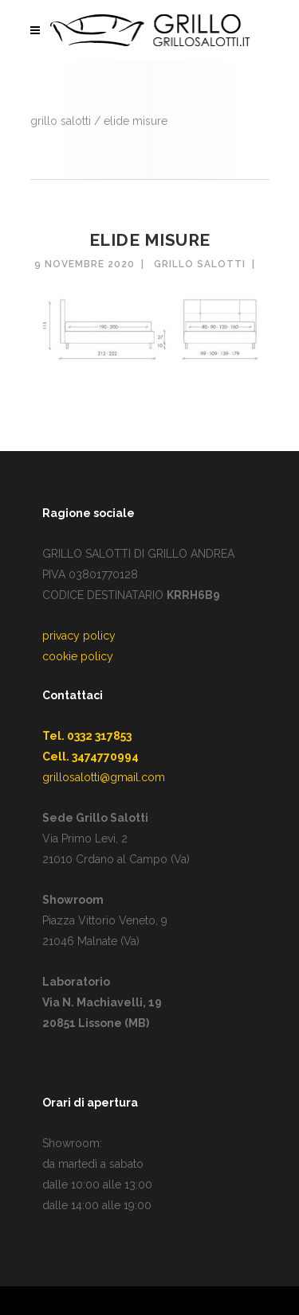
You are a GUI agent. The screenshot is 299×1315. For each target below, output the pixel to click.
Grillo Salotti (200, 264)
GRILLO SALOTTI (60, 121)
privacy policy (79, 635)
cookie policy (77, 656)
